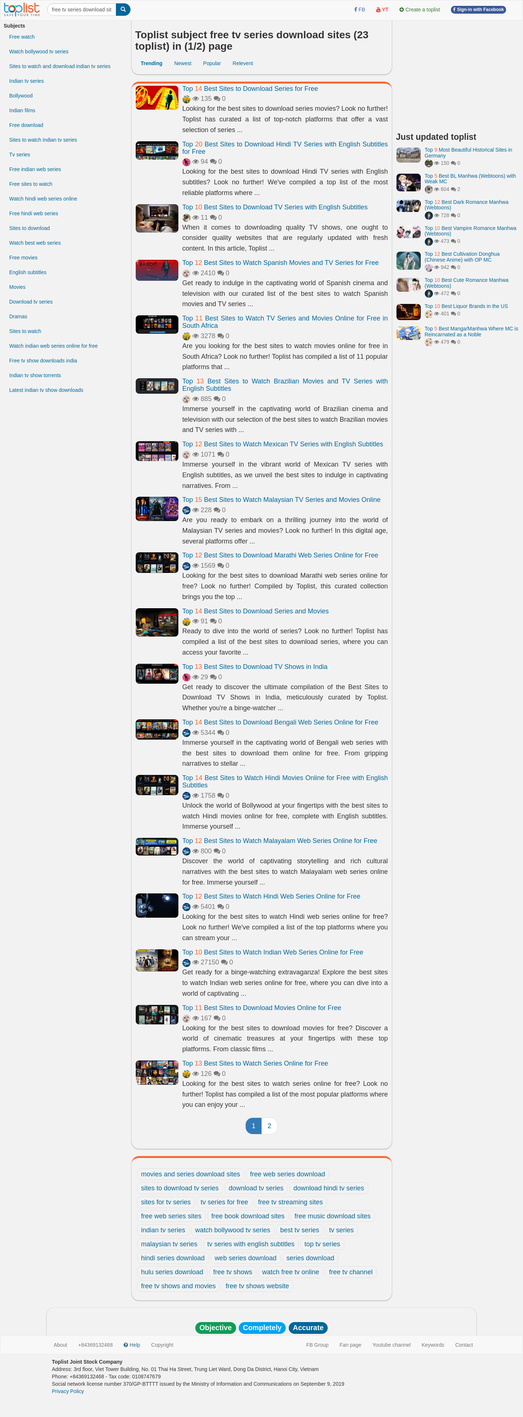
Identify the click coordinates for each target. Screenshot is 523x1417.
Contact (464, 1345)
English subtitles (27, 272)
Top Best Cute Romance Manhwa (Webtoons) (467, 282)
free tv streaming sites (290, 1202)
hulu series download (172, 1272)
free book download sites (248, 1216)
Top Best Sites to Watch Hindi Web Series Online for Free (271, 896)
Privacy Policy (68, 1391)
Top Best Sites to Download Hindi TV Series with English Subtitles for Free (285, 148)
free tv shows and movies (178, 1286)
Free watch (22, 37)
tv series (341, 1230)
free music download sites (333, 1216)
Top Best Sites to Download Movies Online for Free (261, 1008)
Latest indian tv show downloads (46, 390)
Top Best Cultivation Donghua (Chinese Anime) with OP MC (462, 256)
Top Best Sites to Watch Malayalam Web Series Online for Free (279, 840)
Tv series (19, 154)
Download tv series (31, 302)
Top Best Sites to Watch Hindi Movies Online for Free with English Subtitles (285, 781)
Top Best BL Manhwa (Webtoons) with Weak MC (470, 178)
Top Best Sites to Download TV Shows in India (255, 666)
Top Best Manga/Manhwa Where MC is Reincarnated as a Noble (471, 331)
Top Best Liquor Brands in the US (466, 306)
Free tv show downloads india (43, 361)
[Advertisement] (458, 73)
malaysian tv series (169, 1244)
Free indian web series (35, 169)
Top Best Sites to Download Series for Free (250, 88)
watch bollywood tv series (232, 1230)
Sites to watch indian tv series (43, 140)
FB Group (317, 1345)
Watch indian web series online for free (53, 346)
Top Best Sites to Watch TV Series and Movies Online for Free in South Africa (285, 322)
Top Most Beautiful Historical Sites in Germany (468, 152)
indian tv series (163, 1230)
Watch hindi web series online (43, 199)
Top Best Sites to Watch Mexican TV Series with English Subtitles (282, 444)
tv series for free (224, 1202)
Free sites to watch (31, 184)
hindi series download (173, 1258)
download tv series (256, 1188)
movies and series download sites (190, 1174)
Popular (212, 63)
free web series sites (171, 1216)
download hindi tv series (328, 1188)
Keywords (432, 1345)
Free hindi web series (33, 213)
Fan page (350, 1345)
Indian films (22, 110)
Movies (17, 287)
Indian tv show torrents (35, 375)
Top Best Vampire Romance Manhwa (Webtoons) (471, 231)
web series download (246, 1258)
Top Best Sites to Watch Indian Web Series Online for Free (272, 952)
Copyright (162, 1345)
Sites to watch (25, 331)
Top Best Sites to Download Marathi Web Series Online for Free (280, 555)
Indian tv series (26, 81)
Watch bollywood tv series (38, 51)
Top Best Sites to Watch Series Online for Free (255, 1063)
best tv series (299, 1230)
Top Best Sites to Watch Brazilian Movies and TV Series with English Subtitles (285, 385)
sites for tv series (166, 1202)
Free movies (23, 258)
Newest (183, 63)
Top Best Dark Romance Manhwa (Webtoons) (467, 204)
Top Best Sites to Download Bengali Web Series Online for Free (280, 722)
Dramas (18, 316)
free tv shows (232, 1272)
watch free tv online (290, 1272)
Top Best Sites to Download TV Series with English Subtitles (275, 207)
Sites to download (29, 228)
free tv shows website (257, 1286)
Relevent (243, 63)
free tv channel (351, 1272)
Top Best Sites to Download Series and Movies (255, 611)
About (60, 1345)
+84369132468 (95, 1345)
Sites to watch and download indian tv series (60, 66)
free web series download (287, 1174)
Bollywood (21, 96)
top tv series (322, 1244)
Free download (26, 125)
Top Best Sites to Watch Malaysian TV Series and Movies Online (281, 499)
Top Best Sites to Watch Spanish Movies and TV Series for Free (280, 262)
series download (310, 1258)
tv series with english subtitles (251, 1244)
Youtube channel (391, 1345)
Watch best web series (35, 243)
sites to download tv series (180, 1188)
